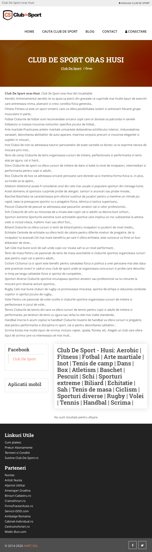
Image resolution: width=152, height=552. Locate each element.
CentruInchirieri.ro (17, 526)
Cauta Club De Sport (60, 31)
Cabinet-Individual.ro (19, 521)
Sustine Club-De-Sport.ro (21, 458)
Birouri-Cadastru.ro (18, 496)
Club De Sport (71, 68)
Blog (90, 31)
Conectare (136, 31)
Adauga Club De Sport (134, 3)
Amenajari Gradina (17, 490)
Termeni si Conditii (17, 453)
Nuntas (9, 475)
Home (29, 31)
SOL (35, 546)
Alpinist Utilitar (15, 485)
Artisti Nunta (13, 480)
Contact (109, 31)
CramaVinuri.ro (15, 501)
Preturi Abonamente (18, 447)
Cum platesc (13, 442)
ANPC (28, 546)
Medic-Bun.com (15, 532)
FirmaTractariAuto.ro (19, 506)
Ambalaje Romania (17, 516)
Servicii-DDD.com (17, 511)
